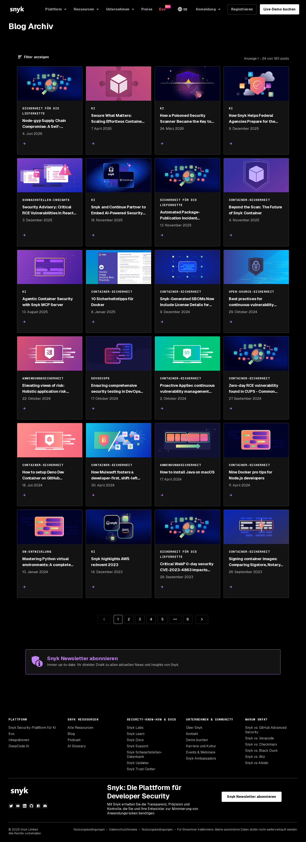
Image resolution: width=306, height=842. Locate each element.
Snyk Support (137, 746)
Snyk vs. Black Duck (261, 750)
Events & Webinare (200, 752)
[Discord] (45, 805)
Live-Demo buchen (280, 9)
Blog (71, 734)
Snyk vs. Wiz (255, 756)
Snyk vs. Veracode (259, 738)
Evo (11, 734)
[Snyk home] (17, 9)
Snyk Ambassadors (201, 758)
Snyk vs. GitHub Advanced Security (265, 729)
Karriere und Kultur (201, 746)
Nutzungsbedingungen (89, 829)
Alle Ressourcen (80, 727)
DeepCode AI (18, 746)
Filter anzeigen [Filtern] (36, 57)
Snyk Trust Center (141, 769)
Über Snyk (194, 727)
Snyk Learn (135, 734)
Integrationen (18, 740)
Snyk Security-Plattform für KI (32, 727)
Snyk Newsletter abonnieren (251, 796)
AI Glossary (77, 746)
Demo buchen (197, 740)
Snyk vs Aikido (256, 763)
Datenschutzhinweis (123, 829)
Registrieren (242, 9)
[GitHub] (31, 805)
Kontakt (192, 734)
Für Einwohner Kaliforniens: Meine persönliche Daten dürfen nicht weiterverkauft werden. (237, 829)
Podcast (74, 740)
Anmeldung (206, 9)
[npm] (38, 805)
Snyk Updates (138, 763)
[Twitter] (11, 805)
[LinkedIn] (24, 805)
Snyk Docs (135, 740)
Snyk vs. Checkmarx (261, 744)
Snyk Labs (135, 727)
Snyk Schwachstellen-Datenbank (144, 754)
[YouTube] (17, 805)
